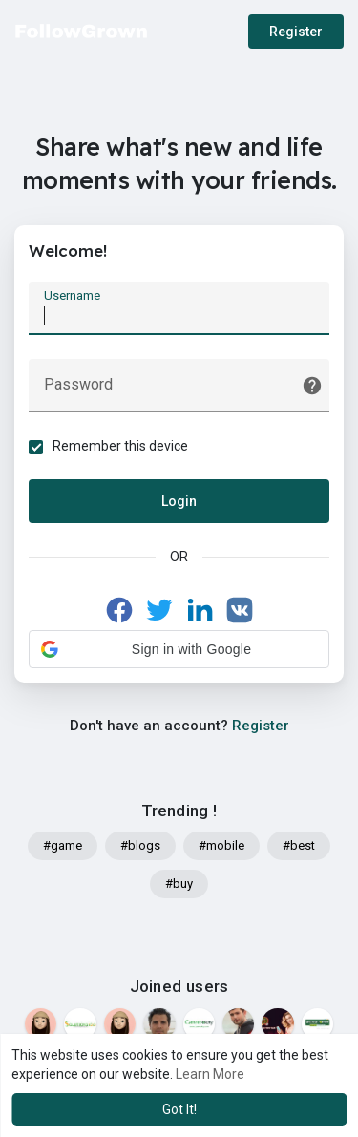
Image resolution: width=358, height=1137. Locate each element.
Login (179, 501)
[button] (179, 649)
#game (62, 845)
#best (299, 845)
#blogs (140, 845)
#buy (179, 883)
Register (296, 31)
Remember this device (120, 445)
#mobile (221, 845)
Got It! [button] (179, 1109)
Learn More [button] (210, 1074)
